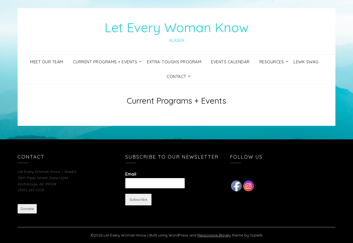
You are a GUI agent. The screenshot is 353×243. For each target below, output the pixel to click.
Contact (176, 76)
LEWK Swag (306, 61)
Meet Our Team (46, 61)
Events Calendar (230, 61)
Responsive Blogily (214, 235)
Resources (271, 61)
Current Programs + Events (105, 61)
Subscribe (138, 199)
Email (132, 174)
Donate (27, 208)
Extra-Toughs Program (174, 61)
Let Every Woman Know (176, 27)
